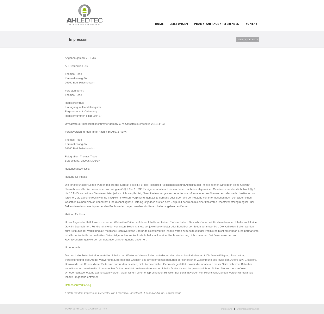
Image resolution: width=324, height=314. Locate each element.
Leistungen (179, 23)
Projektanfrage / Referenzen (216, 23)
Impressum (226, 309)
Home (159, 23)
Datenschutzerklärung (248, 309)
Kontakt (252, 23)
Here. (104, 308)
